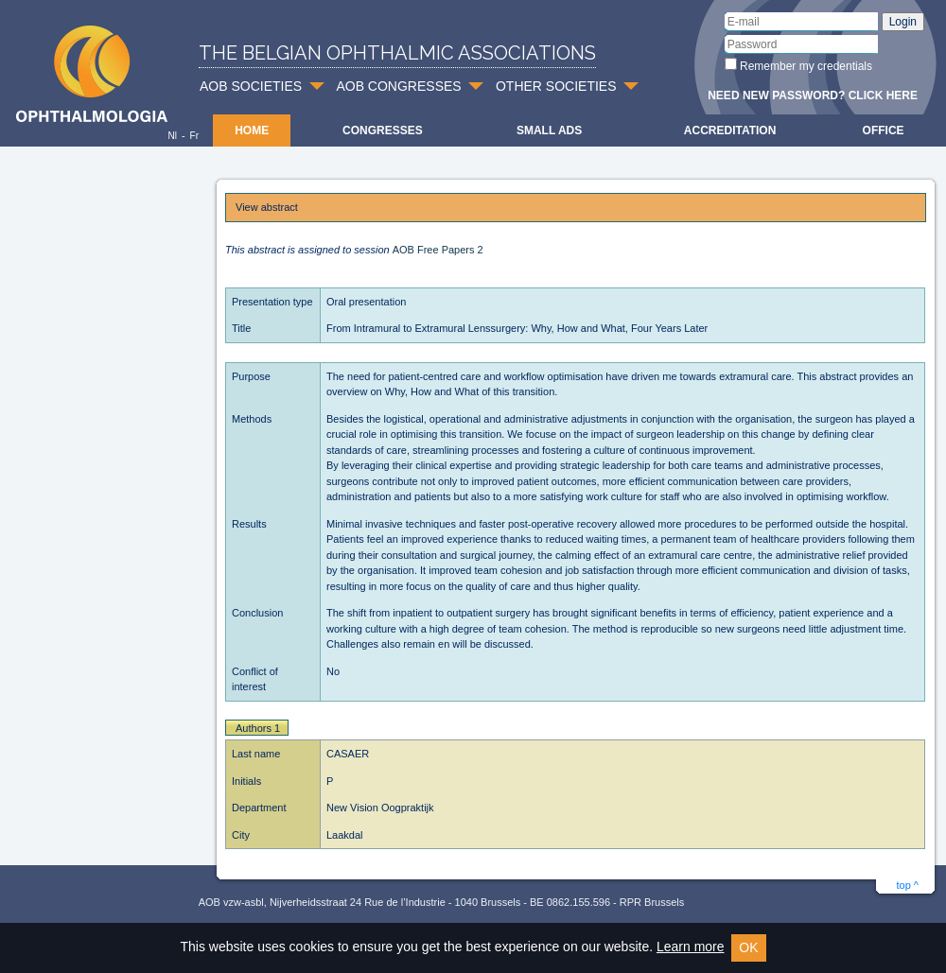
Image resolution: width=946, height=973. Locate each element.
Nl (171, 135)
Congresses (382, 130)
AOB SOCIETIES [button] (251, 86)
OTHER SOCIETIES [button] (556, 86)
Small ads (549, 130)
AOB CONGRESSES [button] (398, 86)
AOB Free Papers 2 (438, 249)
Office (883, 130)
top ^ (907, 885)
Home (252, 130)
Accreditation (730, 130)
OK (748, 947)
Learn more (691, 946)
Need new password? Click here (813, 95)
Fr (194, 135)
